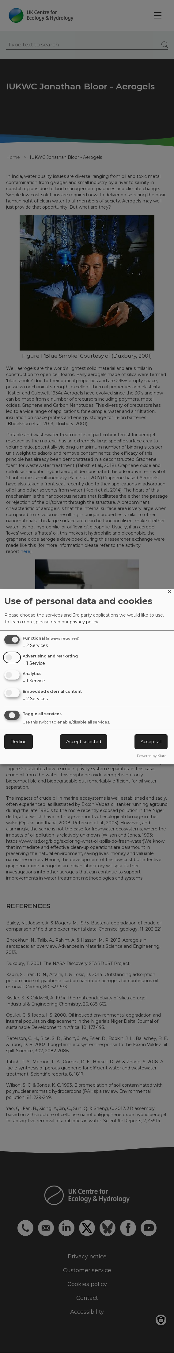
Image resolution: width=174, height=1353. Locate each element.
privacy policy (84, 622)
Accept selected (83, 741)
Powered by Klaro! (152, 756)
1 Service (34, 663)
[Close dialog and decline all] (169, 592)
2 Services (35, 645)
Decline (18, 741)
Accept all (151, 741)
